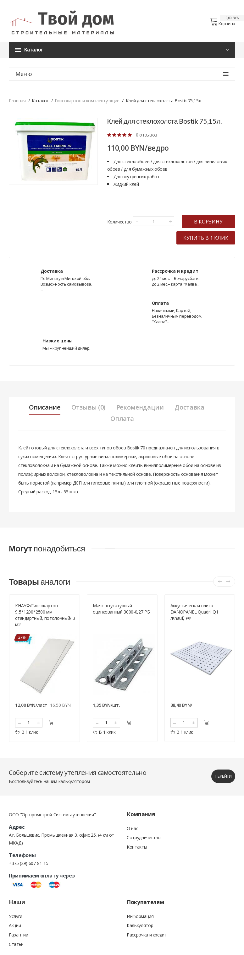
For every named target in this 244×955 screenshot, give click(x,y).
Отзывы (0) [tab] (88, 419)
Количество (119, 220)
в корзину (140, 232)
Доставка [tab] (190, 419)
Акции (15, 937)
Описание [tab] (44, 419)
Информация (140, 928)
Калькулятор (140, 937)
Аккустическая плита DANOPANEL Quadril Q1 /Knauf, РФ (194, 623)
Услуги (15, 928)
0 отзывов (146, 135)
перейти (223, 787)
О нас (132, 840)
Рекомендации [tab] (140, 419)
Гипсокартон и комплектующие (87, 101)
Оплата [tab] (122, 430)
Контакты (137, 858)
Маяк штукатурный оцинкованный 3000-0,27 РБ (121, 620)
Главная (17, 101)
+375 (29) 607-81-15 (28, 874)
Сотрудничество (144, 849)
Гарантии (18, 946)
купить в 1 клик (205, 249)
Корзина (222, 22)
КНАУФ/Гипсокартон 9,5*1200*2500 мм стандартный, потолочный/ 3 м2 (45, 626)
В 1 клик (26, 743)
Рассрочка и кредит (147, 946)
